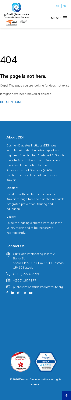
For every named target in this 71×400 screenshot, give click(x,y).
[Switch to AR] (57, 6)
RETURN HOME (11, 102)
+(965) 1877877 (24, 280)
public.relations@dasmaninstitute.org (38, 287)
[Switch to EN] (64, 6)
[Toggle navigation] (59, 17)
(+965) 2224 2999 (26, 274)
